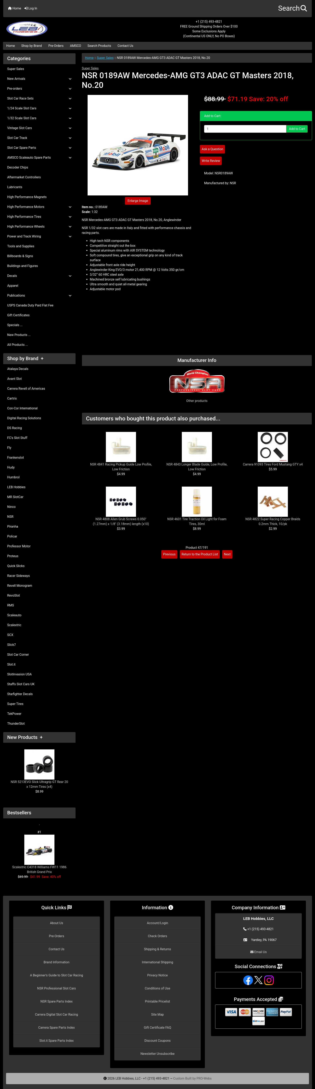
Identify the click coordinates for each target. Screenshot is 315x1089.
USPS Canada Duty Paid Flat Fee (30, 305)
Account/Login (157, 923)
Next (227, 554)
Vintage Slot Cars (39, 128)
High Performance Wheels (39, 226)
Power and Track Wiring (39, 236)
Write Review (211, 161)
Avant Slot (14, 379)
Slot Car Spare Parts (39, 148)
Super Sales (105, 58)
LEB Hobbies (16, 487)
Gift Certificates (18, 315)
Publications (39, 295)
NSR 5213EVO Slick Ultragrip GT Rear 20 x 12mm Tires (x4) (39, 769)
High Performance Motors (39, 207)
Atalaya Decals (17, 369)
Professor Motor (19, 546)
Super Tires (15, 704)
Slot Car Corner (18, 654)
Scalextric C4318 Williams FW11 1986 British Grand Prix (39, 854)
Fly (9, 448)
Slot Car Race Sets (39, 98)
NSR (10, 517)
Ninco (11, 507)
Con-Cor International (22, 408)
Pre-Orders (56, 46)
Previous (169, 554)
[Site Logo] (54, 26)
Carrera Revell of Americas (26, 388)
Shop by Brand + (25, 358)
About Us (56, 923)
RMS (10, 605)
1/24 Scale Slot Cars (39, 108)
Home (14, 8)
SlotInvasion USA (19, 674)
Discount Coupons (157, 1041)
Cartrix (12, 398)
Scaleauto (14, 615)
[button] (293, 8)
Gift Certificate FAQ (157, 1027)
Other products (197, 401)
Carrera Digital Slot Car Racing (56, 1014)
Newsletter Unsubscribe (157, 1054)
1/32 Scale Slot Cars (39, 118)
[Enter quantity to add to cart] (245, 129)
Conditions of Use (157, 988)
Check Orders (157, 936)
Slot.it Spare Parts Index (56, 1041)
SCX (10, 635)
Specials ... (15, 325)
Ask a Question (212, 149)
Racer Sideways (18, 576)
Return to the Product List (200, 554)
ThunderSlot (16, 723)
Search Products (99, 46)
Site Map (157, 1014)
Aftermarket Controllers (24, 177)
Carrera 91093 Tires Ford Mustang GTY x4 (273, 464)
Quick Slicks (16, 566)
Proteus (12, 556)
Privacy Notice (157, 975)
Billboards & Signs (20, 256)
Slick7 (11, 645)
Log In (30, 8)
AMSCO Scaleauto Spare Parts (39, 157)
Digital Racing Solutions (24, 418)
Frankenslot (15, 457)
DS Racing (14, 428)
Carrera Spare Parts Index (56, 1027)
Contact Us (125, 46)
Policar (12, 536)
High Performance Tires (39, 217)
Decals (39, 276)
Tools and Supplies (20, 246)
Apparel (12, 286)
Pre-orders (39, 88)
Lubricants (14, 187)
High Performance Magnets (27, 197)
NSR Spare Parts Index (56, 1001)
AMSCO (75, 46)
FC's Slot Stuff (17, 438)
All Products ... (17, 345)
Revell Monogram (19, 586)
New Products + (25, 737)
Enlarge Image (138, 201)
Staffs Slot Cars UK (21, 684)
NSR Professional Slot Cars (56, 988)
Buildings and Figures (22, 266)
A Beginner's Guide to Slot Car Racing (56, 975)
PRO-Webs (204, 1078)
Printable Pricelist (157, 1001)
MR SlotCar (15, 497)
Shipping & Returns (157, 949)
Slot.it (11, 664)
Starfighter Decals (20, 694)
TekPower (14, 714)
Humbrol (13, 477)
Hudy (11, 467)
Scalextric (14, 625)
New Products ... (19, 335)
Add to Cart (297, 129)
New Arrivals (39, 79)
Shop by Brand (31, 46)
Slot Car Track (39, 138)
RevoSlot (13, 595)
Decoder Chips (17, 167)
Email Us (258, 952)
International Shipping (157, 962)
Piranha (12, 526)
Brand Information (57, 962)
